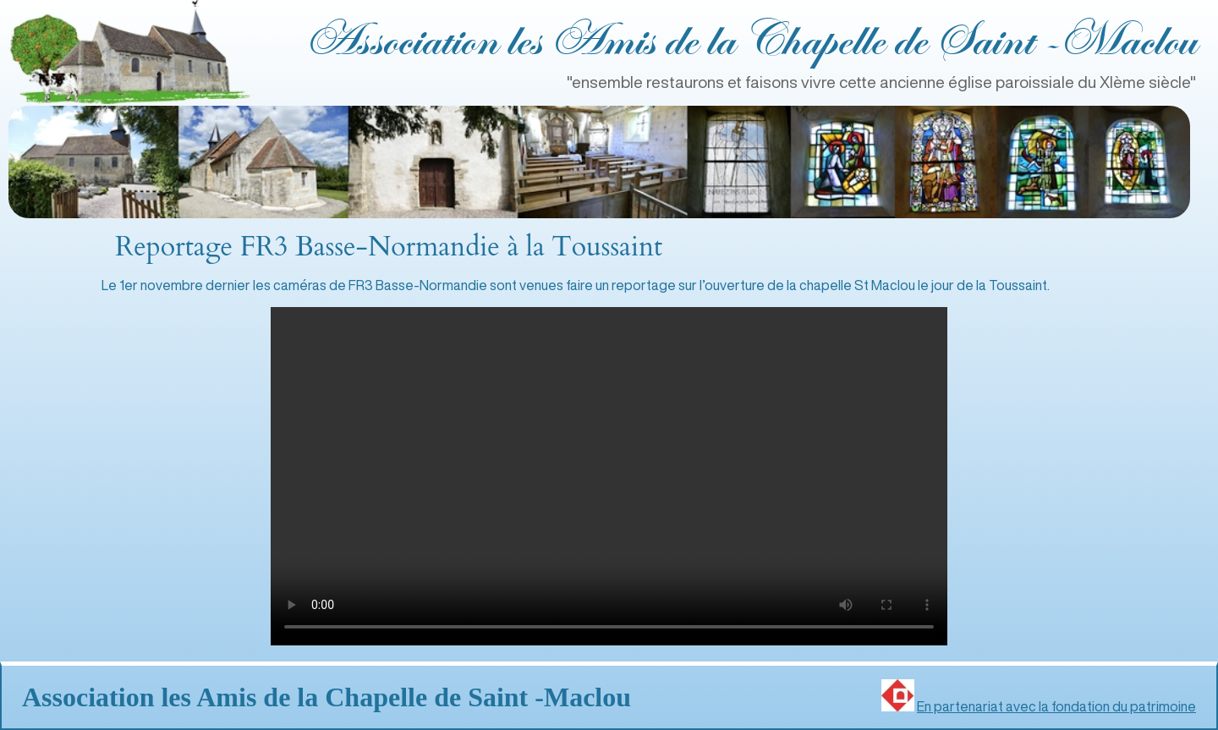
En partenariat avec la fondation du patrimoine (1056, 706)
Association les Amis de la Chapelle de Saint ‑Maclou (750, 42)
